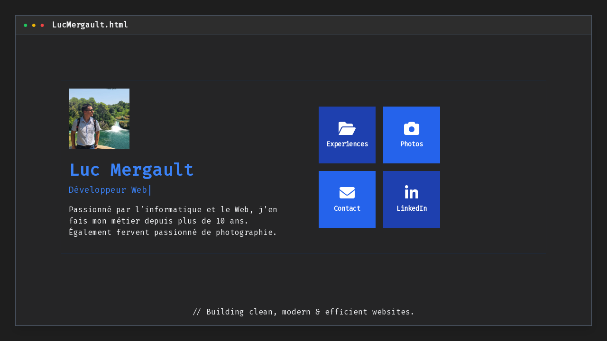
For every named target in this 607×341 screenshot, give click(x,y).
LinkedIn (411, 199)
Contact (347, 199)
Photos (411, 135)
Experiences (347, 135)
